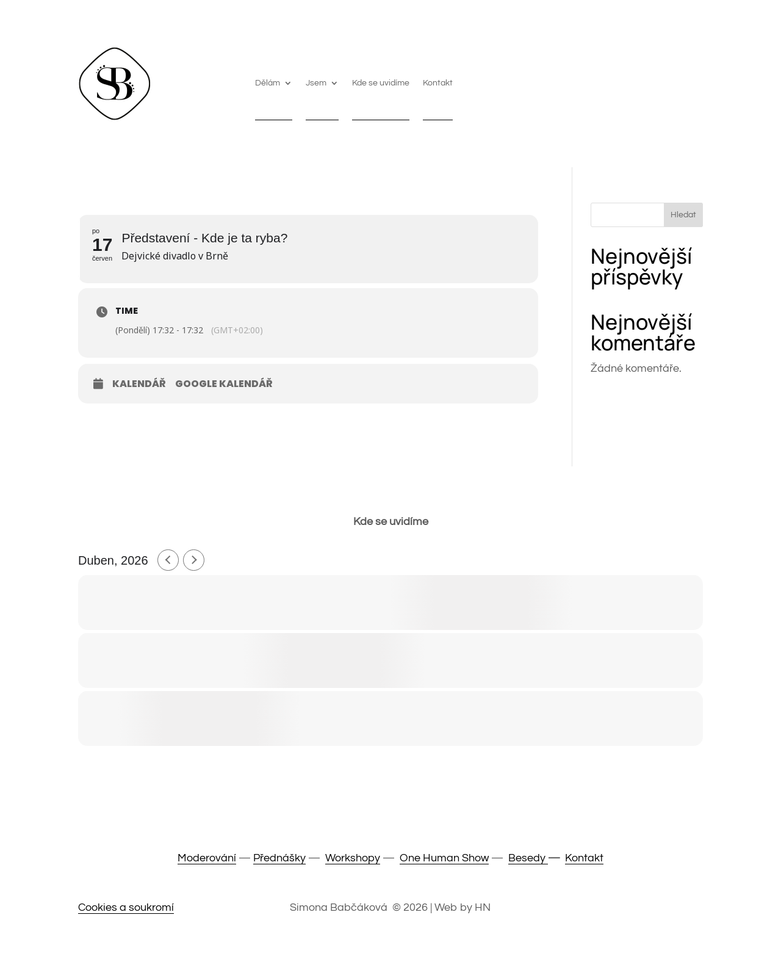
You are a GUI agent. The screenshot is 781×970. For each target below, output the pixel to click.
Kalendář (139, 384)
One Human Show (444, 858)
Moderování (207, 858)
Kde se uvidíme (380, 83)
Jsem (316, 83)
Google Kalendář (224, 384)
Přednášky (279, 858)
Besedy (528, 858)
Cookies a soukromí (126, 907)
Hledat (683, 215)
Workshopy (352, 858)
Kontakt (438, 83)
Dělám (267, 83)
